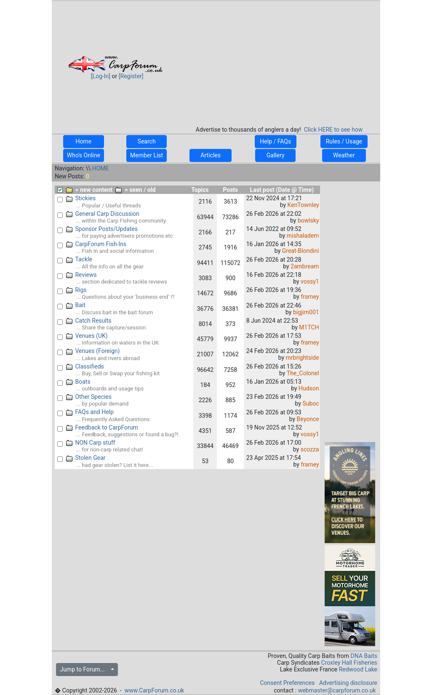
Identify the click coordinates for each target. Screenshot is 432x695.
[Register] (131, 76)
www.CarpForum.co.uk (154, 690)
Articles (210, 155)
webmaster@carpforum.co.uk (337, 690)
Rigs (76, 289)
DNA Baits (364, 656)
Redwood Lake (358, 669)
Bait (75, 305)
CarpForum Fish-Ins (96, 244)
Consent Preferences (287, 682)
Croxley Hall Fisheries (349, 662)
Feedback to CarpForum (102, 427)
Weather (344, 155)
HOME (100, 168)
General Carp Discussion (102, 213)
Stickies (81, 198)
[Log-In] (100, 76)
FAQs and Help (90, 412)
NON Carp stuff (90, 442)
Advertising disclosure (348, 682)
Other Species (89, 396)
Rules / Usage (343, 141)
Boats (78, 381)
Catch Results (89, 320)
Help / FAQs (276, 141)
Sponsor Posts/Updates (102, 228)
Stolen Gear (86, 457)
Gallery (275, 155)
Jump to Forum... (84, 669)
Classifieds (85, 366)
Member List (146, 155)
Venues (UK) (87, 335)
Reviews (81, 274)
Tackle (79, 259)
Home (83, 141)
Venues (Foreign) (93, 351)
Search (146, 141)
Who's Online (83, 155)
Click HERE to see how (333, 129)
